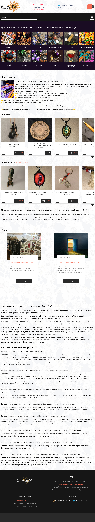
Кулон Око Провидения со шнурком (66, 145)
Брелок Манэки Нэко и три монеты (66, 193)
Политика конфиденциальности (24, 506)
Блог (70, 477)
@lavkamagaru (81, 501)
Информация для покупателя (24, 503)
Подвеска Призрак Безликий (13, 145)
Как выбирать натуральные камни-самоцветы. (71, 487)
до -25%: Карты (38, 4)
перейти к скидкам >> (23, 163)
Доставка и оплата (24, 501)
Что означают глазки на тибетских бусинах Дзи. (70, 490)
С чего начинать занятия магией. (71, 484)
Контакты (71, 496)
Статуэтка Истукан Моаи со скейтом (13, 193)
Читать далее (24, 281)
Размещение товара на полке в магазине (71, 481)
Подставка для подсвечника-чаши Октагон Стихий (40, 145)
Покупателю (24, 496)
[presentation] (92, 157)
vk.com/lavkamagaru (63, 501)
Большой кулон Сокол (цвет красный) (40, 193)
